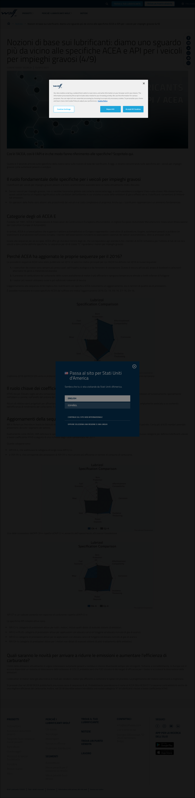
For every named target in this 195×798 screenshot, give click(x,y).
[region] (98, 99)
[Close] (143, 83)
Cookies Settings (64, 109)
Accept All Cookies (133, 109)
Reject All (110, 109)
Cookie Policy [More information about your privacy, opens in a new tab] (103, 101)
